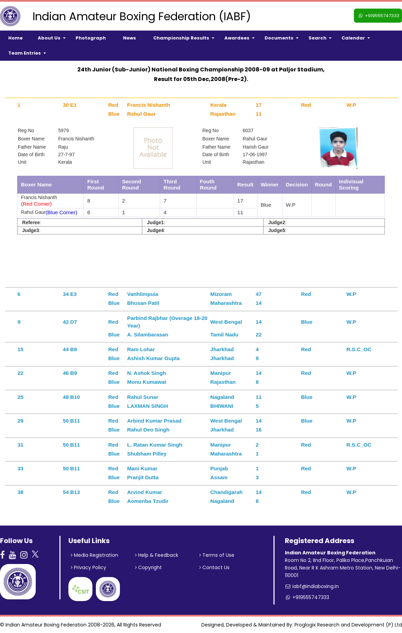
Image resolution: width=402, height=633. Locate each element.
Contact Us (214, 567)
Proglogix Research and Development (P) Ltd (348, 624)
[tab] (201, 97)
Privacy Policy (88, 567)
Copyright (148, 567)
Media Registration (94, 555)
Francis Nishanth (76, 138)
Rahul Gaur (255, 138)
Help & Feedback (156, 555)
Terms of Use (216, 555)
